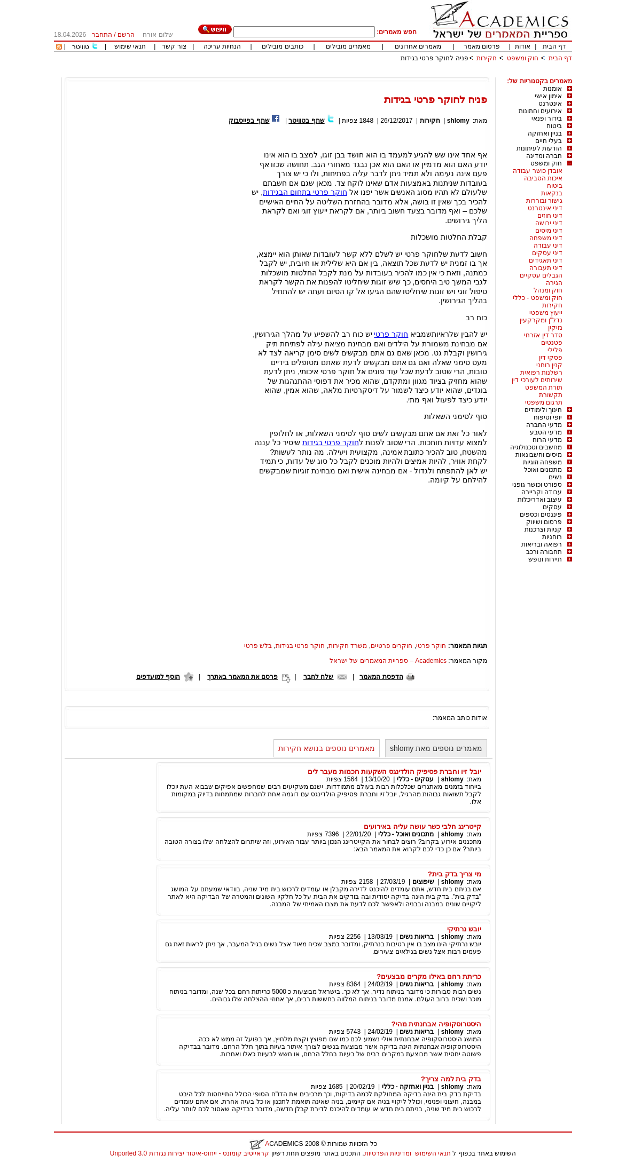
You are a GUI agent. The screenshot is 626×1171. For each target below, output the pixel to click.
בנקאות (551, 193)
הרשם (126, 34)
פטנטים (551, 342)
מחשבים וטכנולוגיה (536, 447)
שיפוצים (423, 881)
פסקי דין (550, 357)
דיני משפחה (545, 238)
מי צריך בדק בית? (454, 874)
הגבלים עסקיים (541, 275)
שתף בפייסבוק (249, 120)
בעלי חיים (548, 141)
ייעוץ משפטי (545, 313)
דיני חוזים (549, 215)
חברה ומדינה (544, 156)
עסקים (552, 507)
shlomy (457, 120)
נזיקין (555, 327)
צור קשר (174, 46)
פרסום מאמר (482, 46)
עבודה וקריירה (541, 492)
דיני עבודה (548, 245)
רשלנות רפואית (541, 372)
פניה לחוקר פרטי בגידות (434, 58)
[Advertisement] (377, 73)
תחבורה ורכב (544, 552)
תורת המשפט (543, 387)
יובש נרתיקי (464, 929)
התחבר (102, 34)
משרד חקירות (347, 646)
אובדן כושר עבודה (537, 171)
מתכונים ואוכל (543, 469)
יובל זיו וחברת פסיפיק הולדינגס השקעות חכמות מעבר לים (394, 772)
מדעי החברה (544, 425)
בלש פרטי (258, 646)
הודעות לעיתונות (539, 148)
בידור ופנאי (546, 118)
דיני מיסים (548, 230)
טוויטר (80, 47)
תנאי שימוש (130, 46)
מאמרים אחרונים (418, 46)
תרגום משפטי (543, 402)
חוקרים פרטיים (391, 646)
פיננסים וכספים (541, 514)
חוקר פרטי (391, 334)
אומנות (552, 88)
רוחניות (552, 537)
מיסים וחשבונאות (538, 454)
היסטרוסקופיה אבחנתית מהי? (436, 1024)
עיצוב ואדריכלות (540, 499)
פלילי (554, 350)
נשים (555, 477)
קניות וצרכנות (543, 529)
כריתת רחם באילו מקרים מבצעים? (429, 976)
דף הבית (554, 46)
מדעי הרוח (547, 440)
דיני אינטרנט (545, 208)
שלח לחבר (318, 677)
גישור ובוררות (544, 200)
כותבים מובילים (282, 46)
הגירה (554, 283)
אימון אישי (548, 96)
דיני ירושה (548, 223)
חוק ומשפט (522, 58)
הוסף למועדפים (158, 677)
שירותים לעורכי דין (537, 380)
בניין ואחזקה (545, 133)
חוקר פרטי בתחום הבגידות (305, 192)
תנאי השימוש (433, 1153)
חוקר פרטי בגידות (330, 442)
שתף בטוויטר (306, 120)
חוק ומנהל (548, 290)
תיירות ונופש (545, 559)
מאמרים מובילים (348, 46)
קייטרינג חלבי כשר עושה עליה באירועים (422, 826)
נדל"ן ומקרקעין (541, 320)
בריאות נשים (417, 936)
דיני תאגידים (545, 260)
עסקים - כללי (415, 779)
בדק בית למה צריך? (451, 1079)
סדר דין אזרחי (543, 335)
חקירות (486, 58)
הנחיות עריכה (222, 46)
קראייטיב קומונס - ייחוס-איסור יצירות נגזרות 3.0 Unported (189, 1153)
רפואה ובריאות (541, 544)
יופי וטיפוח (548, 417)
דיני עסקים (547, 253)
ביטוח (554, 126)
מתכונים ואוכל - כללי (406, 834)
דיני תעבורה (545, 268)
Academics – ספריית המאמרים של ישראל (388, 660)
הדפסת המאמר (381, 677)
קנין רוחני (549, 365)
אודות (522, 46)
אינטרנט (550, 103)
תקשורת (550, 395)
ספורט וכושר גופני (537, 484)
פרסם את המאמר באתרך (242, 677)
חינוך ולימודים (543, 410)
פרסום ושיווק (544, 522)
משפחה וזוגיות (542, 462)
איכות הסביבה (543, 178)
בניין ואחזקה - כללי (408, 1086)
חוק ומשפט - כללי (537, 298)
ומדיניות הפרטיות (387, 1153)
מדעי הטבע (546, 432)
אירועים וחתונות (540, 111)
